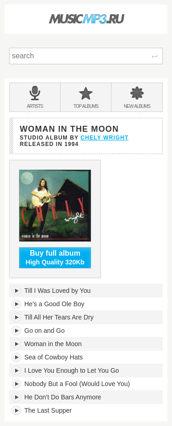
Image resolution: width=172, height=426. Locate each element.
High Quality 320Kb (55, 257)
